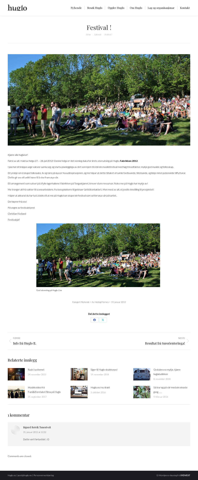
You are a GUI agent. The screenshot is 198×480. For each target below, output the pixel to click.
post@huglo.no (25, 475)
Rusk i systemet (36, 369)
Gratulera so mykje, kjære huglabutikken (167, 371)
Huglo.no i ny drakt (100, 387)
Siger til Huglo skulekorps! (104, 369)
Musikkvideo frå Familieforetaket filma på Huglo (44, 389)
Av (100, 302)
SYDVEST (185, 475)
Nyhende (85, 302)
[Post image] (16, 374)
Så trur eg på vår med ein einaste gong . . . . (170, 389)
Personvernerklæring (44, 475)
